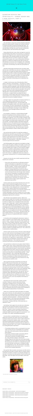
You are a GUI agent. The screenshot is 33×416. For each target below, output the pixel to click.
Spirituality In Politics (17, 4)
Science (15, 374)
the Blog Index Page (22, 45)
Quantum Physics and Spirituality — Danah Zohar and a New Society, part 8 (15, 393)
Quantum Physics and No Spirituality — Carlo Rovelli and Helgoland (14, 391)
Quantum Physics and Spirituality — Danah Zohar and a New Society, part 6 (15, 397)
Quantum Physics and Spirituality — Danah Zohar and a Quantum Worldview (15, 392)
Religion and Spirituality (8, 374)
